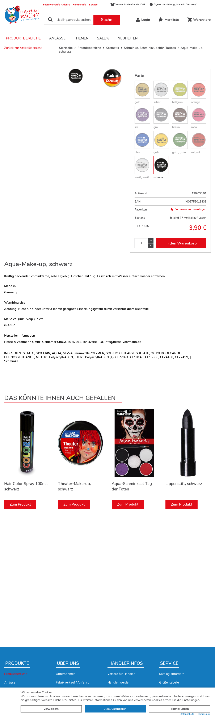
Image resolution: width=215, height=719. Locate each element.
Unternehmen (66, 674)
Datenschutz (187, 714)
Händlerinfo (79, 4)
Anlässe (57, 38)
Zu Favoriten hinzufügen (188, 209)
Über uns (68, 663)
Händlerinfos (126, 663)
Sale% (103, 38)
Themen (81, 38)
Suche (106, 19)
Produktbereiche (23, 38)
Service (93, 4)
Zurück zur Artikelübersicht (23, 48)
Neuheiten (128, 38)
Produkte (17, 663)
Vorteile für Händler (121, 674)
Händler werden (119, 682)
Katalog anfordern (171, 674)
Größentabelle (169, 682)
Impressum (204, 714)
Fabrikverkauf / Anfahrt (56, 4)
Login (143, 20)
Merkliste (168, 19)
